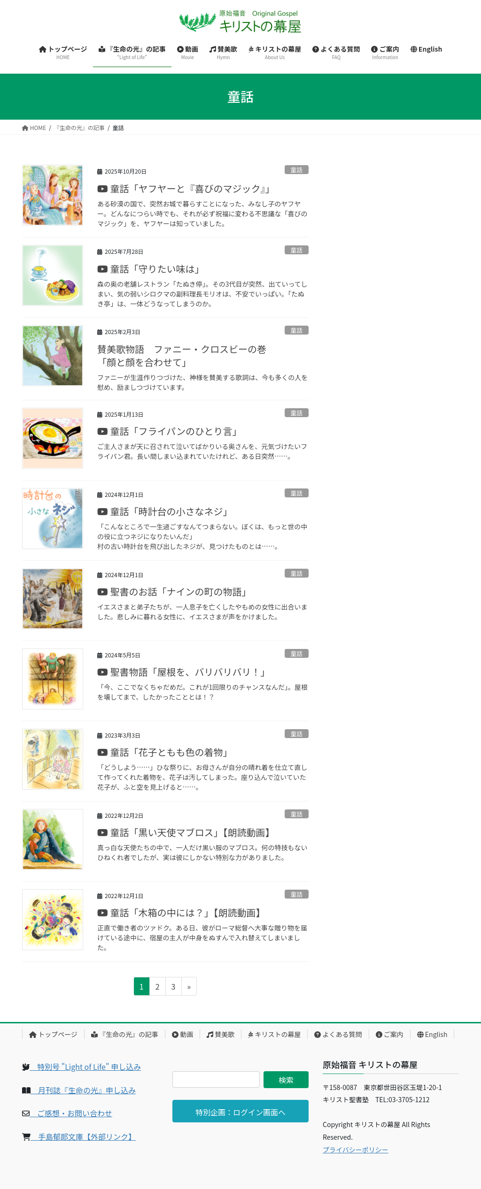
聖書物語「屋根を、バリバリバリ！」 (183, 671)
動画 (182, 1034)
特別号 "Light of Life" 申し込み (85, 1066)
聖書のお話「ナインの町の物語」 (174, 591)
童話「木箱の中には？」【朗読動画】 (181, 912)
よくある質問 (338, 1034)
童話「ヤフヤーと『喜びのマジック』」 (185, 188)
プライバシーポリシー (355, 1149)
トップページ (53, 1034)
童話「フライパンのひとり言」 (169, 431)
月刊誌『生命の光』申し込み (83, 1090)
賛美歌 (220, 1034)
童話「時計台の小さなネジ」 (164, 511)
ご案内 (389, 1034)
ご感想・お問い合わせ (71, 1113)
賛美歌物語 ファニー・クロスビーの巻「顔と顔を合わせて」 (181, 355)
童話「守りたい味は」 (150, 268)
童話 (297, 169)
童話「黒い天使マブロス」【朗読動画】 (185, 832)
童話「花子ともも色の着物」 (164, 752)
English (432, 1034)
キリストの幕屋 (274, 1034)
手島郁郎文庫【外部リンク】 (83, 1136)
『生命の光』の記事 (124, 1034)
